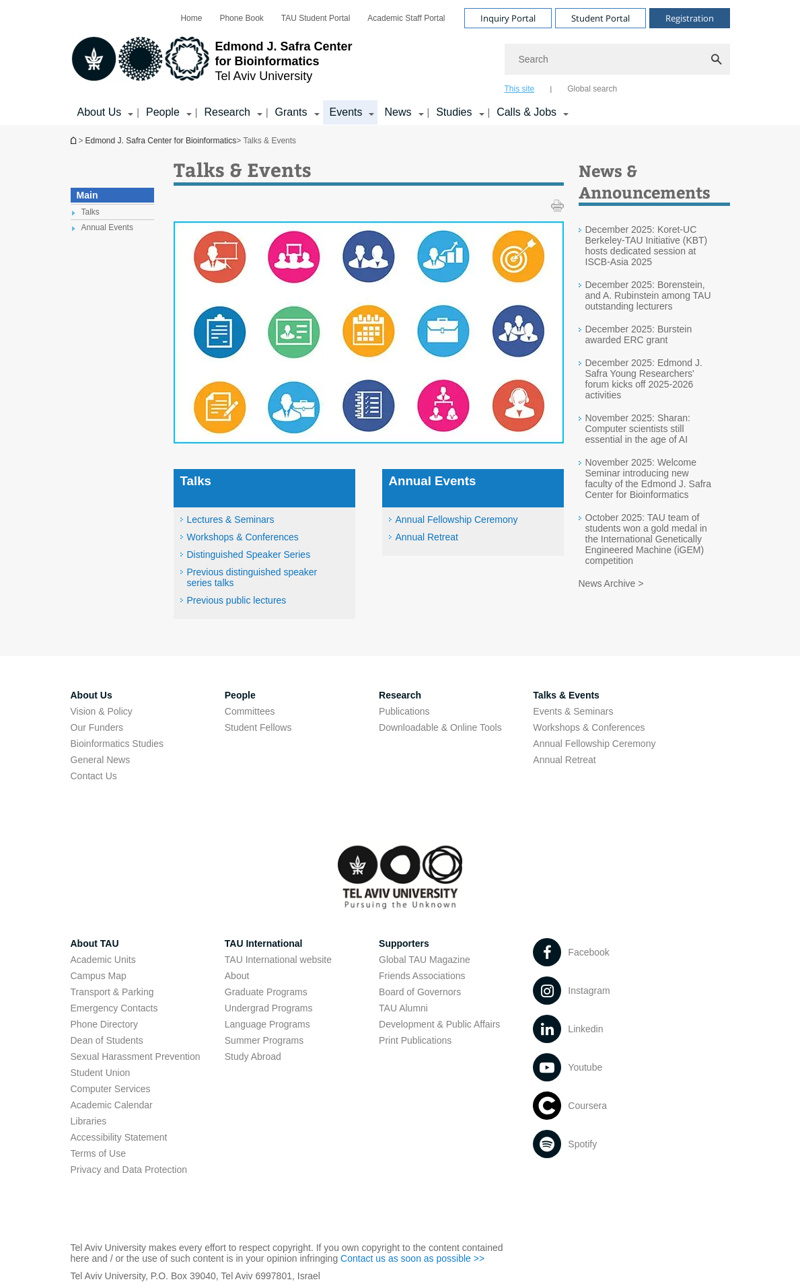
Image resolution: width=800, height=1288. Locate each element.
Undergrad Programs (269, 1008)
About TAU (95, 943)
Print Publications (415, 1040)
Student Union (101, 1072)
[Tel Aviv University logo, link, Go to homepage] (212, 64)
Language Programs (267, 1024)
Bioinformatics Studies (117, 743)
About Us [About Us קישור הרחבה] (99, 112)
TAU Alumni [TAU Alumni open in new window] (403, 1008)
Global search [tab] (592, 89)
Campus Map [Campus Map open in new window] (98, 975)
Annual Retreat (427, 537)
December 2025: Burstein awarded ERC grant (638, 334)
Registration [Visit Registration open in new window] (689, 18)
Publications (404, 711)
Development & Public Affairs (439, 1024)
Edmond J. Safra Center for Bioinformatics (75, 140)
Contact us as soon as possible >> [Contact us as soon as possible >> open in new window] (412, 1258)
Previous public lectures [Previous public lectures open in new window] (237, 600)
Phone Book (241, 18)
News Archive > (611, 583)
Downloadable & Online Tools (440, 727)
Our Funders (97, 727)
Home (191, 18)
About (237, 975)
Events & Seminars (573, 711)
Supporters (404, 943)
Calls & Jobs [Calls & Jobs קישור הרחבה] (526, 112)
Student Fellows (258, 727)
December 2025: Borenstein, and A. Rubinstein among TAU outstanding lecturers (648, 295)
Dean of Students (107, 1040)
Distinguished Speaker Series (249, 554)
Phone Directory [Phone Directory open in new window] (104, 1024)
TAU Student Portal (316, 18)
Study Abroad (253, 1056)
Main (87, 195)
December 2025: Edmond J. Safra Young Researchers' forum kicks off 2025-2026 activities (643, 378)
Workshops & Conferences (243, 537)
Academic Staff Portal (406, 18)
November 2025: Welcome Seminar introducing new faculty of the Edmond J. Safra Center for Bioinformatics (648, 478)
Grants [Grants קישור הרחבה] (291, 112)
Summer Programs (264, 1040)
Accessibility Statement (119, 1137)
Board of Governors (420, 992)
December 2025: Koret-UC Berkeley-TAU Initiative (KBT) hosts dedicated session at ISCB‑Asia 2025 (646, 245)
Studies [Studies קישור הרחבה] (454, 112)
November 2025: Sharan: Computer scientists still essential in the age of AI (637, 429)
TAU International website (278, 959)
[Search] (617, 59)
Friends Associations (422, 975)
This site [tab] (520, 89)
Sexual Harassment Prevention (136, 1056)
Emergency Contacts (114, 1008)
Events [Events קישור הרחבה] (346, 112)
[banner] (400, 62)
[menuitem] (191, 18)
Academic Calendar (112, 1105)
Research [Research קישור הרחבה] (227, 112)
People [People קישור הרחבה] (163, 112)
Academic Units (103, 959)
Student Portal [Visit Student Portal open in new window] (600, 18)
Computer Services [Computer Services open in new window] (111, 1088)
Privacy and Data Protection (129, 1169)
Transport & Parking (112, 992)
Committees (250, 711)
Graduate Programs (266, 992)
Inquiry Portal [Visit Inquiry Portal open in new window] (508, 18)
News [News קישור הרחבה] (397, 112)
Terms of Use (98, 1153)
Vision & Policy (102, 711)
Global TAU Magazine (424, 959)
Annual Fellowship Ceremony (457, 519)
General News (101, 759)
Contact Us (94, 776)
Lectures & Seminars (231, 519)
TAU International (264, 943)
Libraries (89, 1121)
